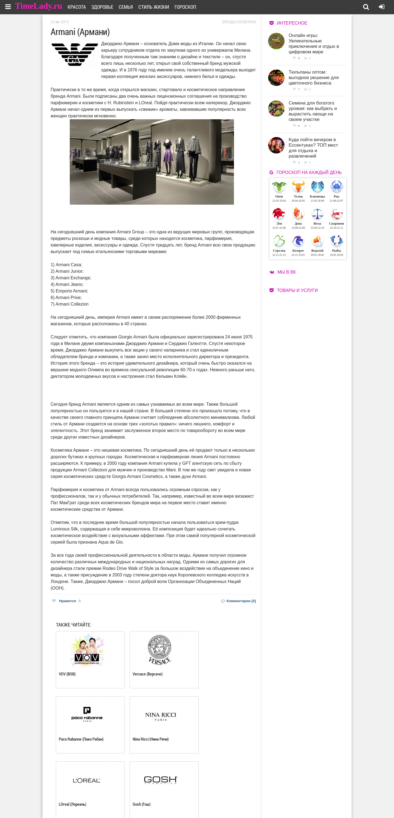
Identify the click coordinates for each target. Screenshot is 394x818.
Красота (80, 7)
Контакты (177, 802)
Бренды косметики (239, 22)
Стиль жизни (157, 7)
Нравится (66, 601)
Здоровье (106, 7)
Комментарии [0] (238, 601)
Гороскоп (189, 7)
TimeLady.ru (39, 6)
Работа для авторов (224, 795)
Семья (129, 7)
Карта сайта (218, 802)
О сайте (175, 795)
